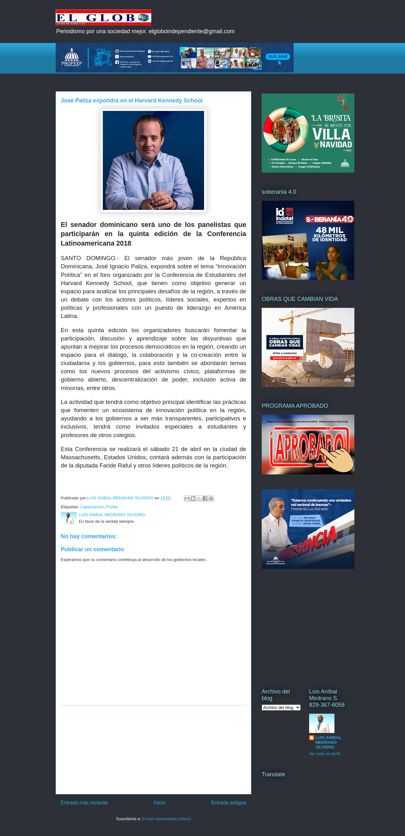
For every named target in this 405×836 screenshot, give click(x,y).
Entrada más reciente (84, 802)
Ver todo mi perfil (324, 753)
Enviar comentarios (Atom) (166, 818)
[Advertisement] (153, 749)
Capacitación (92, 506)
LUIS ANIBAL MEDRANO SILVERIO (328, 742)
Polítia (112, 506)
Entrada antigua (228, 802)
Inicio (159, 802)
